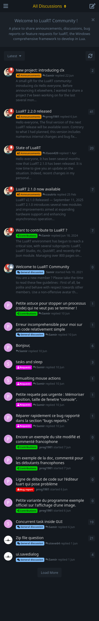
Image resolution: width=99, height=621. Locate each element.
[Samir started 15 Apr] (8, 113)
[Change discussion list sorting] (14, 56)
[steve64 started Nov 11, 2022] (8, 524)
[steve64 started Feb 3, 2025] (8, 364)
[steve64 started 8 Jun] (8, 380)
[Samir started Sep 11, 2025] (8, 191)
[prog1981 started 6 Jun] (8, 305)
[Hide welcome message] (93, 19)
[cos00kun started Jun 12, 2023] (8, 540)
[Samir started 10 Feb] (8, 150)
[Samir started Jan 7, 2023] (8, 232)
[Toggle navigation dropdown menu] (49, 6)
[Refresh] (90, 56)
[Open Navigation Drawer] (5, 6)
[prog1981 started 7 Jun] (8, 326)
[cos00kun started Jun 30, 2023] (8, 556)
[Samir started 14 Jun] (8, 72)
